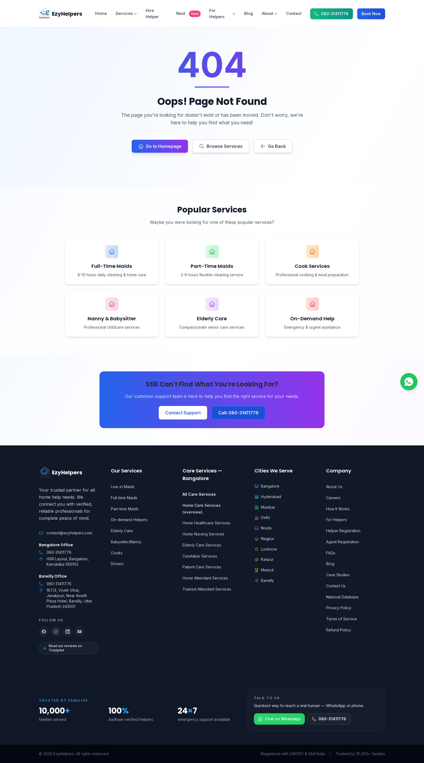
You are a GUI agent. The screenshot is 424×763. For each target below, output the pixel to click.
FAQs (330, 553)
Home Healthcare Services (206, 523)
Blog (330, 563)
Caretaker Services (200, 556)
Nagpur (264, 538)
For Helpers (222, 13)
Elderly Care (122, 530)
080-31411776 (59, 552)
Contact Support (183, 412)
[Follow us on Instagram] (56, 632)
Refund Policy (338, 630)
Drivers (117, 563)
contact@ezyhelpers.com (69, 533)
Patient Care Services (202, 567)
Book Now (371, 13)
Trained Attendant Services (207, 589)
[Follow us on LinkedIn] (67, 632)
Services (126, 13)
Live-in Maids (122, 486)
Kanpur (264, 559)
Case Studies (338, 574)
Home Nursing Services (203, 534)
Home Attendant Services (205, 578)
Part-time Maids (124, 509)
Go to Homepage (159, 146)
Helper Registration (343, 530)
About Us (334, 486)
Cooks (116, 553)
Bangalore (266, 486)
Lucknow (265, 549)
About (269, 13)
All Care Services (199, 494)
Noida (262, 528)
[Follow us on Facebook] (44, 632)
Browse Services (221, 146)
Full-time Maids (124, 497)
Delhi (262, 517)
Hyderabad (267, 496)
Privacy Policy (338, 607)
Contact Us (336, 586)
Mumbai (264, 507)
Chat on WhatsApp (279, 719)
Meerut (264, 570)
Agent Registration (342, 541)
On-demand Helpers (129, 519)
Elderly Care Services (202, 545)
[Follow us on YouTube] (79, 632)
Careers (333, 497)
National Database (342, 597)
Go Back (273, 146)
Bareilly (264, 580)
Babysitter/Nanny (126, 541)
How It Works (338, 509)
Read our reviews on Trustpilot (62, 648)
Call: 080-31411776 (238, 412)
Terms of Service (341, 619)
